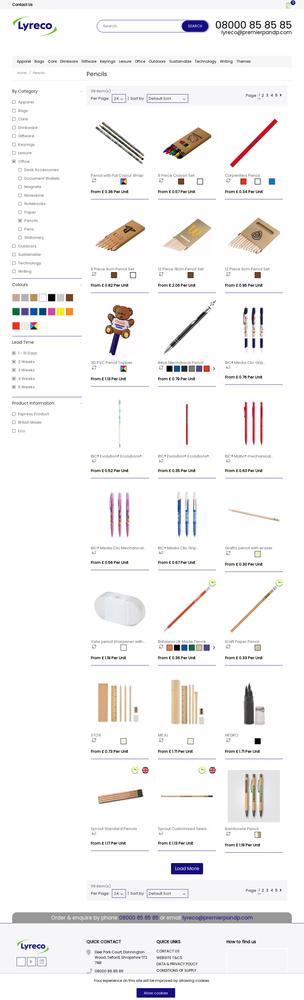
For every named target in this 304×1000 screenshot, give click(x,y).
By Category (47, 91)
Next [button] (213, 369)
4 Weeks (26, 378)
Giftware (26, 136)
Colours (47, 285)
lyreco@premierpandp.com (256, 32)
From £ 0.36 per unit (109, 192)
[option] (106, 181)
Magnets (32, 187)
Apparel (26, 102)
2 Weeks (26, 362)
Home (21, 72)
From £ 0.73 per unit (109, 751)
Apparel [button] (24, 61)
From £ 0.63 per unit (243, 471)
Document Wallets (42, 178)
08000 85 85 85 (253, 25)
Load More (187, 868)
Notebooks (35, 203)
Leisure (25, 153)
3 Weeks (26, 370)
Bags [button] (39, 61)
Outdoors (27, 246)
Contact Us (22, 4)
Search (195, 26)
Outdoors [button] (157, 61)
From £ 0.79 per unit (176, 379)
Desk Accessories (41, 170)
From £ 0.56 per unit (109, 562)
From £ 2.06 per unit (176, 285)
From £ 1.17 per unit (108, 843)
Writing (226, 61)
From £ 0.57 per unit (176, 192)
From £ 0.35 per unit (176, 471)
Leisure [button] (125, 61)
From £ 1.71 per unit (175, 751)
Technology (29, 263)
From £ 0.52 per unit (109, 471)
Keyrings (26, 144)
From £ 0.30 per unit (243, 564)
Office (24, 161)
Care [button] (52, 61)
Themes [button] (243, 61)
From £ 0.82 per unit (109, 285)
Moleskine (34, 195)
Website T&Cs (169, 957)
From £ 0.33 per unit (243, 658)
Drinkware (28, 127)
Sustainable (180, 61)
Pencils (31, 220)
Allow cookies (156, 993)
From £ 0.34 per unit (244, 192)
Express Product (33, 414)
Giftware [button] (88, 61)
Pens (29, 229)
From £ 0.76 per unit (243, 377)
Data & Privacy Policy (177, 963)
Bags (23, 110)
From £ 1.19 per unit (108, 658)
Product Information (47, 403)
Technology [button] (205, 61)
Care (23, 119)
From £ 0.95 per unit (243, 285)
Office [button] (140, 61)
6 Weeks (26, 387)
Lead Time (47, 342)
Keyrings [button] (107, 61)
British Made (30, 422)
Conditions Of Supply (176, 970)
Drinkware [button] (69, 61)
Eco (21, 431)
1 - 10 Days (27, 353)
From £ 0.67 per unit (176, 562)
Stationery (34, 237)
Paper (30, 212)
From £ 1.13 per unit (108, 379)
